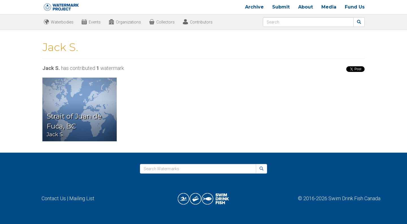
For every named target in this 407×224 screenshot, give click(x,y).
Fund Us (355, 7)
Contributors (201, 22)
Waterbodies (62, 22)
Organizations (128, 22)
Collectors (165, 22)
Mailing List (81, 198)
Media (328, 7)
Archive (254, 7)
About (305, 7)
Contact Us (54, 198)
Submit (281, 7)
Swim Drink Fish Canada (354, 198)
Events (95, 22)
